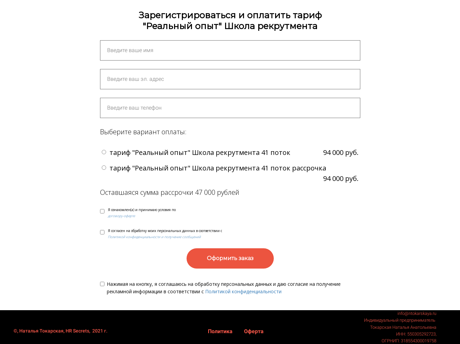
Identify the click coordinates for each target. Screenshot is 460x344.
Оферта (254, 331)
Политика (221, 331)
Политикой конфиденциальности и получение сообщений (154, 236)
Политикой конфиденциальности (243, 291)
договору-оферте (121, 215)
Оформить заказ (230, 258)
